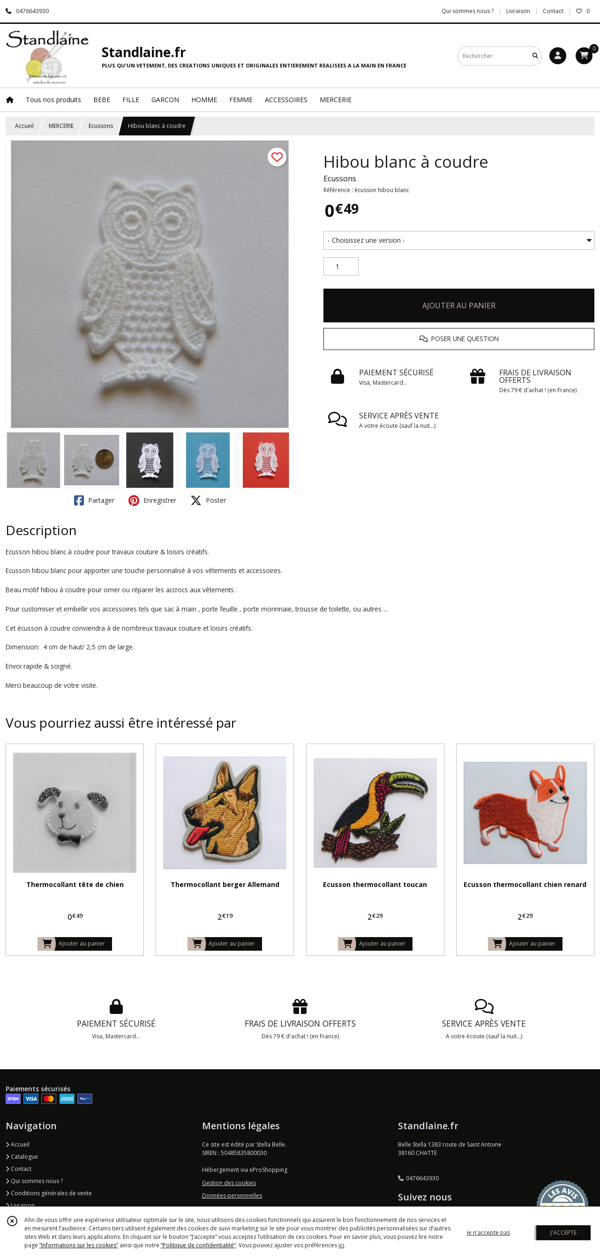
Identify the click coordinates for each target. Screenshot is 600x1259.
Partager (94, 500)
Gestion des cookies (229, 1183)
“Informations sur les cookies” (78, 1245)
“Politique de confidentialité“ (198, 1245)
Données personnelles (232, 1195)
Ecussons (101, 126)
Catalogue (22, 1157)
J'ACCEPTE (563, 1233)
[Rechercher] (535, 56)
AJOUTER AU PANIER (458, 305)
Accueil (24, 126)
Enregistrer (152, 500)
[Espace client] (558, 55)
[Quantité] (341, 266)
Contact (553, 11)
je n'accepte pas (488, 1233)
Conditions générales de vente (49, 1193)
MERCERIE (61, 126)
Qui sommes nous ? (34, 1181)
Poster (208, 500)
